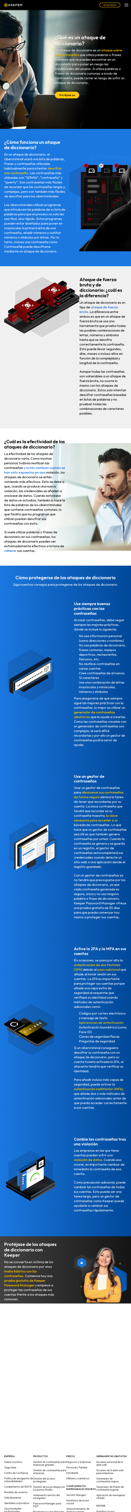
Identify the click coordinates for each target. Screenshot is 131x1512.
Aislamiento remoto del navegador (46, 1496)
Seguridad (10, 1467)
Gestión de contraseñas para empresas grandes (49, 1463)
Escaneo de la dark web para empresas (110, 1472)
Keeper (13, 5)
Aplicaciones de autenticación (101, 1022)
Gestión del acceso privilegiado (44, 1480)
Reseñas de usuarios (16, 1492)
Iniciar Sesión (110, 5)
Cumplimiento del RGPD (18, 1486)
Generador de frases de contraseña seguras (110, 1488)
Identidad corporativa (16, 1503)
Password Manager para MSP (47, 1505)
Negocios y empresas (78, 1462)
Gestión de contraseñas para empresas (49, 1472)
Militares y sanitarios (77, 1478)
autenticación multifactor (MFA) (98, 1089)
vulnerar (10, 551)
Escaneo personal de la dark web (109, 1463)
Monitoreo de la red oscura (77, 1502)
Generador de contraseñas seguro (107, 1480)
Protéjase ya (67, 95)
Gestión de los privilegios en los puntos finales (49, 1488)
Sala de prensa (12, 1497)
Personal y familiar (76, 1467)
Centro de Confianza (16, 1473)
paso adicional (108, 969)
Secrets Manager (76, 1495)
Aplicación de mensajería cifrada (110, 1496)
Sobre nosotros (13, 1462)
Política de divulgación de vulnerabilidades (18, 1480)
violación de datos (88, 1160)
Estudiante (72, 1473)
